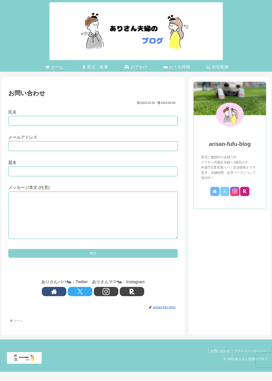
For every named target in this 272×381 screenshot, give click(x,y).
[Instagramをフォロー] (98, 300)
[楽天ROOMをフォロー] (109, 300)
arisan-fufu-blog (230, 144)
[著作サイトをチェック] (77, 300)
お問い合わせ (219, 360)
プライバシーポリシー (249, 360)
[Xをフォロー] (87, 300)
